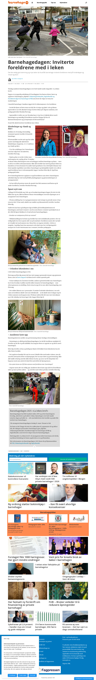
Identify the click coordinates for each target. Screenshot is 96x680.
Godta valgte (22, 675)
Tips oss (53, 2)
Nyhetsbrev (63, 2)
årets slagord (21, 277)
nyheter (26, 451)
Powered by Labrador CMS (48, 677)
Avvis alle (32, 675)
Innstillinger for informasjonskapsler (84, 678)
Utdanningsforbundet (22, 443)
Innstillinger (12, 675)
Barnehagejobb (42, 2)
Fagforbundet (35, 443)
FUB (13, 443)
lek (21, 451)
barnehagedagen (14, 451)
